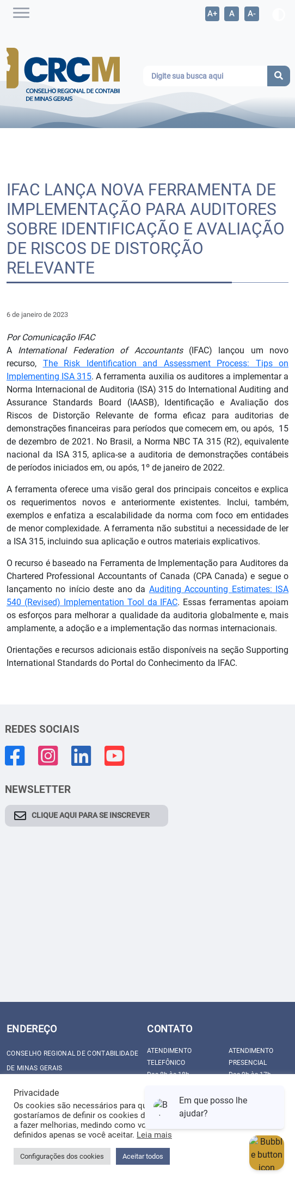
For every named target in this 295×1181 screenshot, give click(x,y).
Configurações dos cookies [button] (62, 1156)
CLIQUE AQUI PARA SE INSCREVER (91, 815)
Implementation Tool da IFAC (119, 602)
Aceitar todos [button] (142, 1156)
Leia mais (154, 1135)
